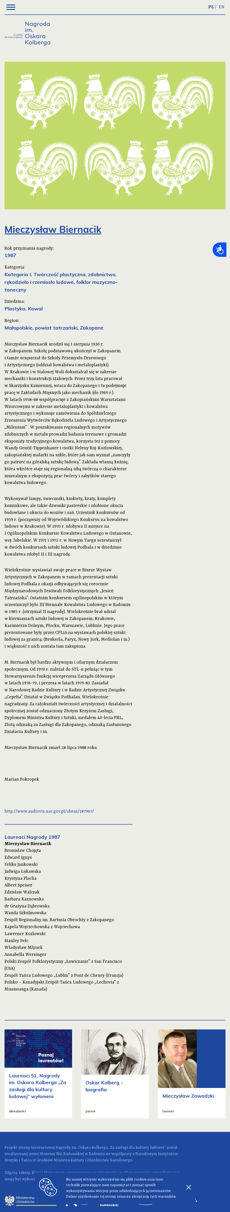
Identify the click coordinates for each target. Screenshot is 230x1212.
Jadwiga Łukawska (22, 871)
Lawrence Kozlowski (25, 934)
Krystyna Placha (20, 878)
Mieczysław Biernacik (27, 843)
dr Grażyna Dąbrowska (27, 906)
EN (222, 7)
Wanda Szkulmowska (25, 913)
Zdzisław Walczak (22, 892)
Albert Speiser (18, 885)
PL (211, 7)
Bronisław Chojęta (22, 850)
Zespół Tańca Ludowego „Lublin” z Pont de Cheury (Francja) (63, 975)
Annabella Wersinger (25, 954)
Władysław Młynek (23, 947)
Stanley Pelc (16, 940)
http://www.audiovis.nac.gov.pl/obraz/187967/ (49, 811)
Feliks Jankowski (21, 864)
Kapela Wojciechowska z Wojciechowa (42, 927)
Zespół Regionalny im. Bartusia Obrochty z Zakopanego (59, 920)
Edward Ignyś (18, 857)
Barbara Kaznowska (24, 899)
